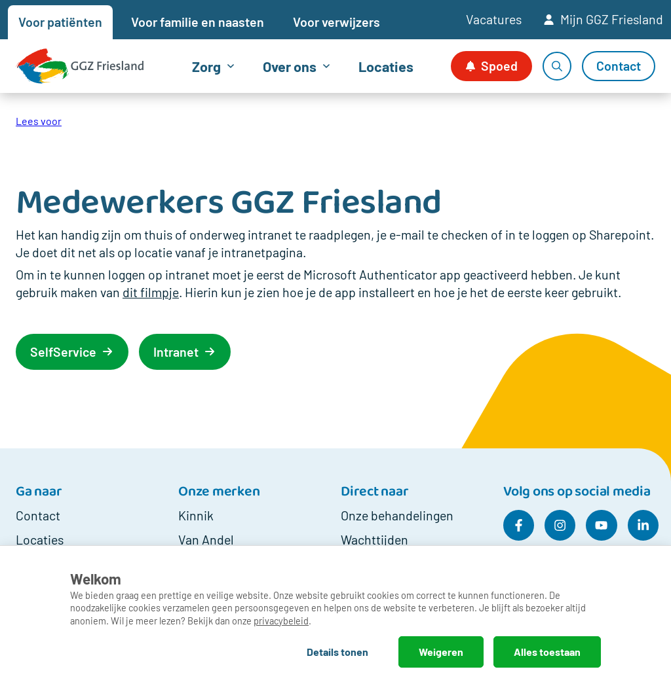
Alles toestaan (547, 651)
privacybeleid (281, 620)
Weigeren (441, 651)
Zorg (206, 66)
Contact (38, 515)
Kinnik (196, 515)
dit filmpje (151, 292)
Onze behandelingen (397, 515)
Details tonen (337, 651)
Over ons (289, 66)
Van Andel (206, 539)
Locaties (385, 66)
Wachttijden (374, 539)
